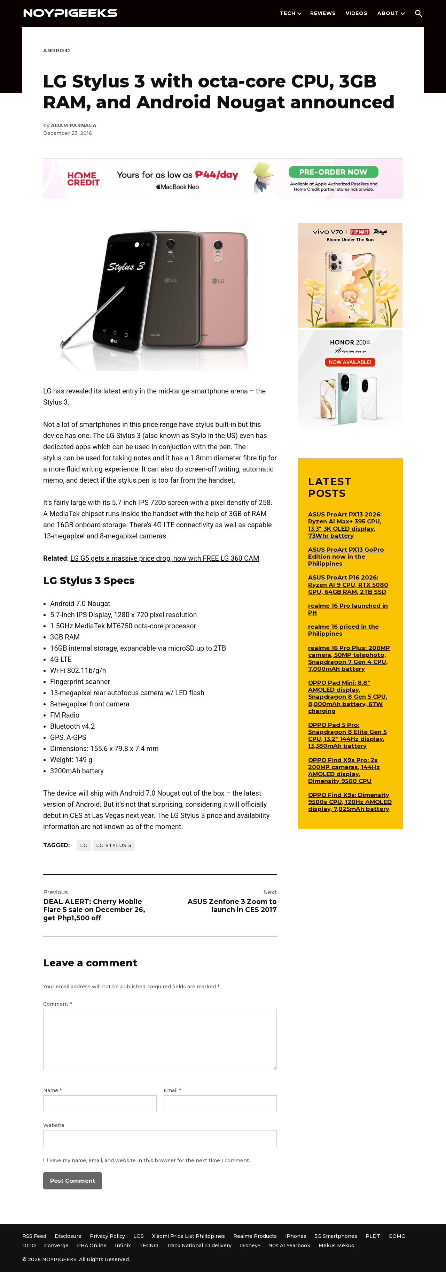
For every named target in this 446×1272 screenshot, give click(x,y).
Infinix (123, 1245)
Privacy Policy (107, 1236)
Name (52, 1090)
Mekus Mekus (336, 1245)
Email (172, 1090)
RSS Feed (34, 1236)
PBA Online (92, 1245)
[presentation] (299, 13)
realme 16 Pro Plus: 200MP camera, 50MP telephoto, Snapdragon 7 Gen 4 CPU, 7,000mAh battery (349, 658)
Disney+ (250, 1245)
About (388, 13)
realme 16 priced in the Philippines (343, 630)
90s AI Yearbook (289, 1245)
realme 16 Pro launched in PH (348, 609)
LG (83, 845)
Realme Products (255, 1236)
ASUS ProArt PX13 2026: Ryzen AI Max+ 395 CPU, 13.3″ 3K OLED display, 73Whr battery (345, 525)
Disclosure (68, 1236)
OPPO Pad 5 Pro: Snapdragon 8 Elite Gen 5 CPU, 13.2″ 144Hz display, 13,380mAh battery (347, 735)
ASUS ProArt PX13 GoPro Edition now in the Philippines (346, 556)
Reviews (323, 13)
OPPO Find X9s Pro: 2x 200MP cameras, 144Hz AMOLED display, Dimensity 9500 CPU (344, 770)
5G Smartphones (336, 1236)
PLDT (373, 1236)
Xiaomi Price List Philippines (188, 1236)
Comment (57, 1004)
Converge (56, 1245)
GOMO (397, 1236)
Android (56, 50)
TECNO (148, 1245)
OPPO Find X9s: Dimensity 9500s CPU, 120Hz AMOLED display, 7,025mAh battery (350, 801)
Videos (356, 13)
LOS (138, 1236)
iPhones (295, 1236)
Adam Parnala (73, 125)
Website (53, 1125)
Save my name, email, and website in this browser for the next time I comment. (149, 1160)
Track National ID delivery (199, 1245)
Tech (288, 13)
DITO (29, 1245)
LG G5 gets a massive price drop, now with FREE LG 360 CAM (164, 558)
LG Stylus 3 (114, 845)
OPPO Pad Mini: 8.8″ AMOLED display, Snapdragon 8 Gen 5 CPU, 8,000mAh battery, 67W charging (347, 696)
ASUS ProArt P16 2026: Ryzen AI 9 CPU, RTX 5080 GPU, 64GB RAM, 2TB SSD (348, 584)
